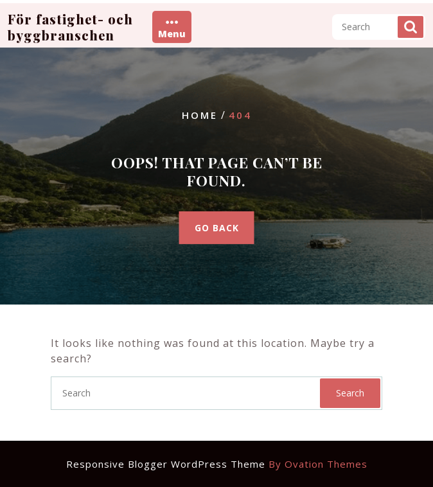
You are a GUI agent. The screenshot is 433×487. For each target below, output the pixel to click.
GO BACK (217, 228)
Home (200, 115)
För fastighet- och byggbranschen (70, 25)
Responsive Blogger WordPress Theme (216, 463)
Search (410, 26)
